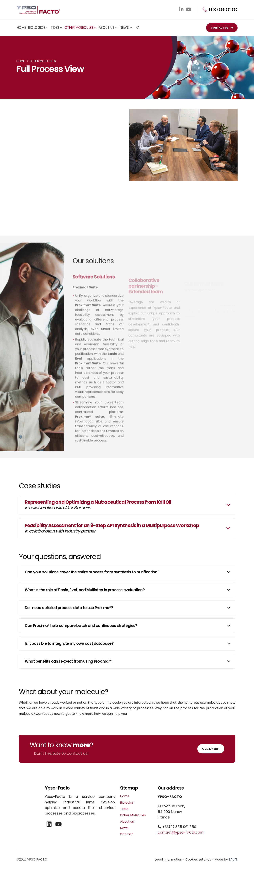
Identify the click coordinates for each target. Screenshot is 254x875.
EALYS (233, 859)
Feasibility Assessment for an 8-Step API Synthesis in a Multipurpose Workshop (112, 528)
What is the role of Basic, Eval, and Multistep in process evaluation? (85, 590)
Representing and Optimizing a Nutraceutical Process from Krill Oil (98, 505)
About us (107, 27)
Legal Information (168, 859)
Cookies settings (198, 859)
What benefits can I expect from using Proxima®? (68, 661)
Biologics (36, 27)
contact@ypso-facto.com (180, 832)
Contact (126, 834)
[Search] (138, 28)
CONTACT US (222, 27)
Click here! (211, 749)
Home (21, 27)
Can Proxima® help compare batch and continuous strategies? (81, 625)
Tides (55, 27)
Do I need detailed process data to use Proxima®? (69, 607)
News (124, 27)
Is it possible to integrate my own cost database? (69, 643)
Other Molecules (78, 27)
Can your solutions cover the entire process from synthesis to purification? (92, 572)
